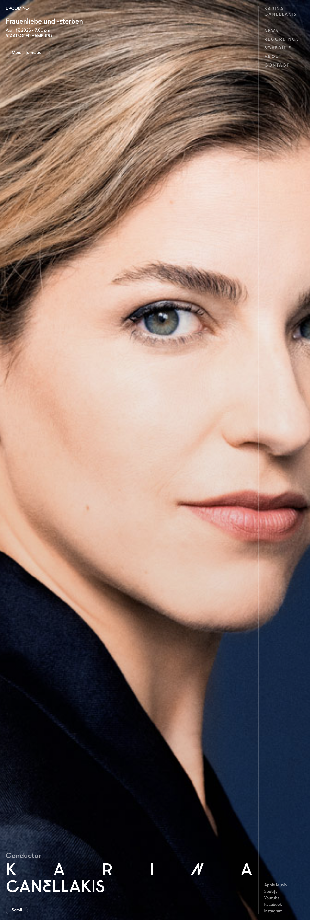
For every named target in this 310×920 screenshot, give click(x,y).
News (271, 30)
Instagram (273, 911)
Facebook (273, 904)
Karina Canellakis (280, 11)
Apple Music (275, 885)
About (273, 56)
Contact (277, 65)
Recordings (281, 39)
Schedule (277, 48)
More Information (28, 52)
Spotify (270, 891)
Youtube (271, 898)
